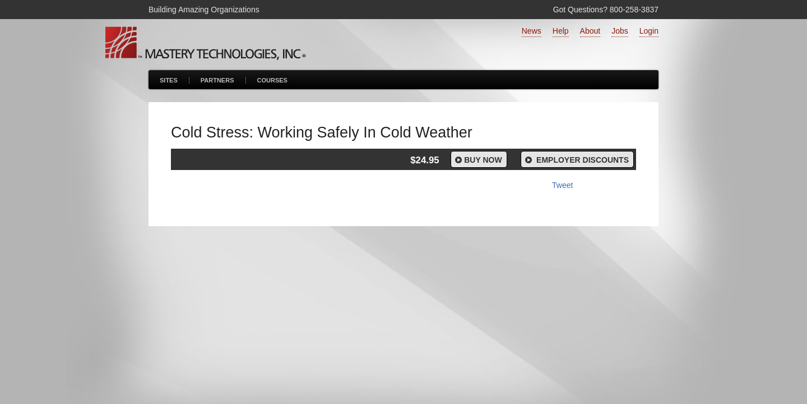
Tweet (562, 185)
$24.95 (424, 160)
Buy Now (477, 159)
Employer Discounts (576, 159)
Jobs (619, 30)
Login (648, 30)
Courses (272, 80)
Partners (217, 80)
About (590, 30)
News (531, 30)
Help (561, 30)
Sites (169, 80)
